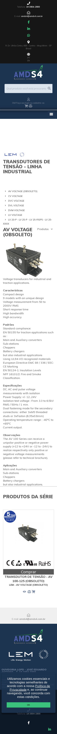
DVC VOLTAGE (16, 200)
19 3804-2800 (33, 7)
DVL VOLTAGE (16, 205)
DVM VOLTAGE (16, 210)
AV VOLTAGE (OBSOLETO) (22, 191)
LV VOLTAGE (15, 215)
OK (28, 705)
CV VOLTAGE (15, 196)
